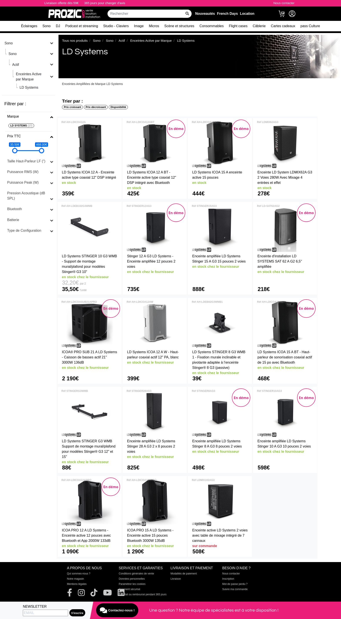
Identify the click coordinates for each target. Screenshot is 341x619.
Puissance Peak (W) (23, 182)
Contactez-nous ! (117, 610)
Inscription (228, 578)
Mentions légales (77, 584)
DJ (58, 26)
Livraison (175, 578)
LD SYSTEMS (21, 125)
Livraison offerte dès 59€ (61, 3)
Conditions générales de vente (136, 573)
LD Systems (29, 87)
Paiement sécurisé (129, 589)
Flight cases (238, 26)
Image (139, 26)
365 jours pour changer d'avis (104, 3)
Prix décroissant (96, 107)
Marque (13, 116)
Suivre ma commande (235, 589)
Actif (15, 65)
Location (247, 13)
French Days (227, 13)
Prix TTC (14, 136)
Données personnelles (132, 578)
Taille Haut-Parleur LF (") (26, 161)
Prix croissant (72, 107)
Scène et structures (179, 26)
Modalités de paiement (183, 573)
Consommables (211, 26)
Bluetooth (14, 209)
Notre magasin (75, 578)
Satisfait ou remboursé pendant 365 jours (142, 594)
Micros (154, 26)
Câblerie (259, 26)
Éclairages (29, 26)
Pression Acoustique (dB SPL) (26, 195)
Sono (46, 26)
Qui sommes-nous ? (78, 573)
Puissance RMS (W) (22, 172)
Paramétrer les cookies (132, 584)
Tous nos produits (75, 40)
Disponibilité (118, 107)
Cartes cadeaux (283, 26)
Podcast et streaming (81, 26)
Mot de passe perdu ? (234, 584)
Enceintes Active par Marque (28, 76)
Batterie (13, 220)
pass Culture (310, 26)
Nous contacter (283, 3)
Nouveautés (205, 13)
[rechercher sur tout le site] (187, 14)
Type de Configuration (24, 230)
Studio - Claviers (116, 26)
